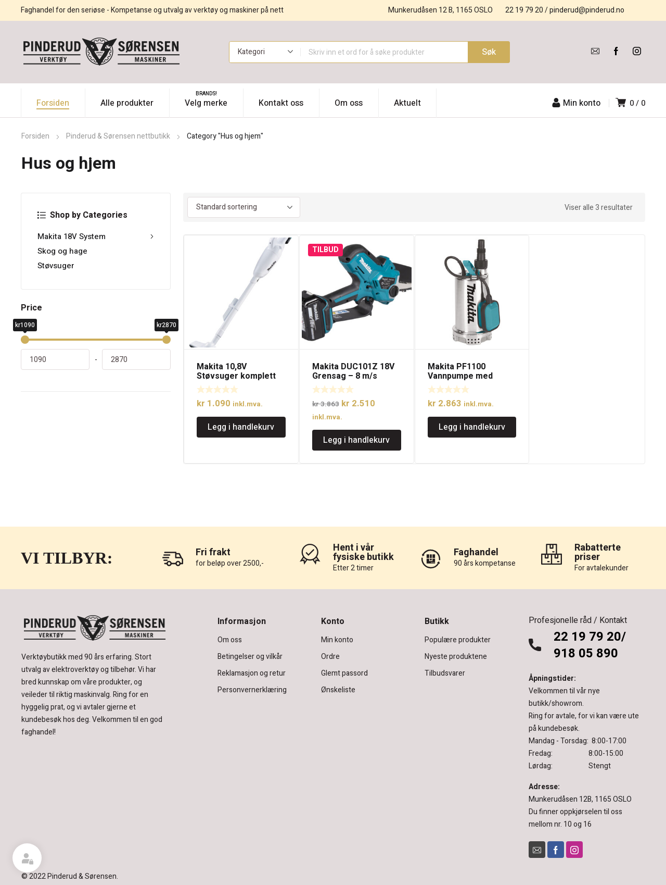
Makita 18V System (95, 236)
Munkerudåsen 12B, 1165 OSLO (580, 799)
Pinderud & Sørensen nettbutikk (118, 136)
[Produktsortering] (243, 207)
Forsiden (35, 136)
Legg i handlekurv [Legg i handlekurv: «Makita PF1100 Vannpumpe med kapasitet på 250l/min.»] (472, 427)
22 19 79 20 (524, 10)
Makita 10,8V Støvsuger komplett (236, 371)
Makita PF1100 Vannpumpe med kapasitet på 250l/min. (471, 376)
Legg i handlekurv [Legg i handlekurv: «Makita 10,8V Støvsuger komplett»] (241, 427)
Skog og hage (62, 251)
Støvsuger (55, 265)
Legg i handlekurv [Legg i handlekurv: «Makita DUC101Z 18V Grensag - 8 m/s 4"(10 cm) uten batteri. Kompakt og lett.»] (356, 440)
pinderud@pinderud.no (586, 10)
